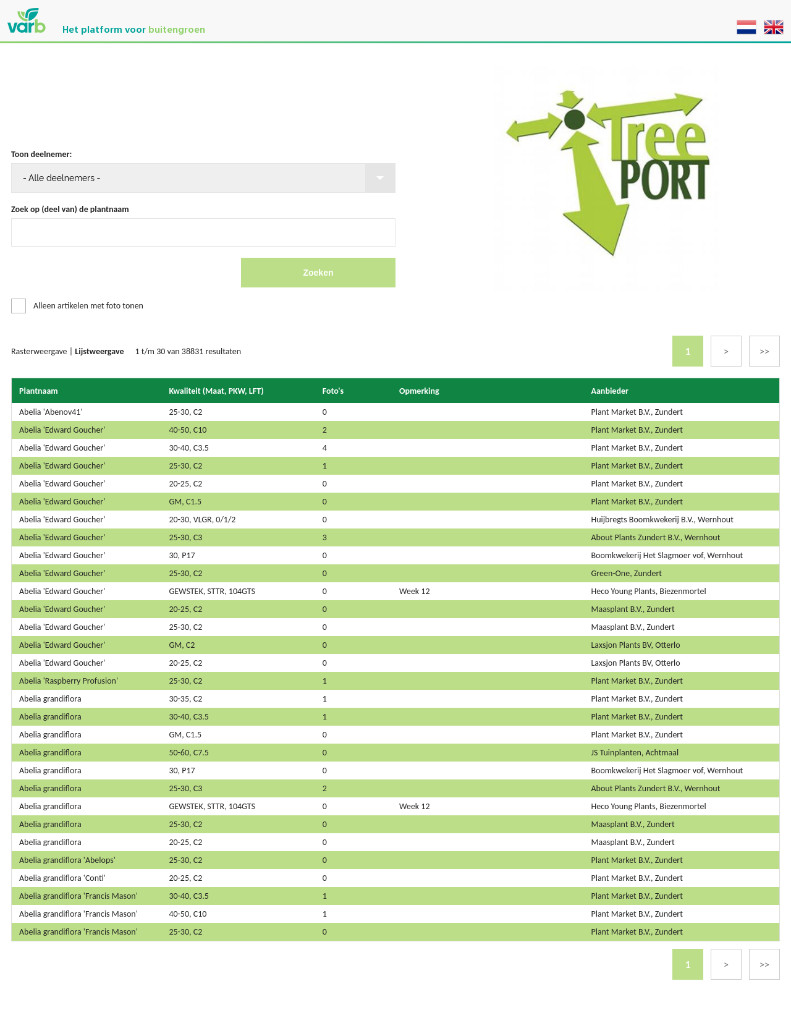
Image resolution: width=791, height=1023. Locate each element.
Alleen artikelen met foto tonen (88, 305)
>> (764, 351)
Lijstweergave (99, 351)
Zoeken (318, 273)
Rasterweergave (39, 351)
